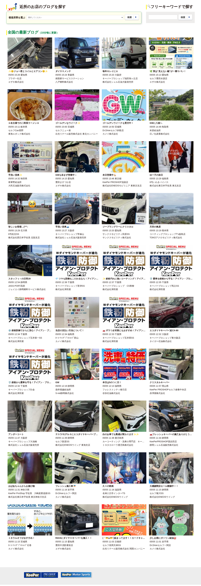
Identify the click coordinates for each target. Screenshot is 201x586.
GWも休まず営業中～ (66, 175)
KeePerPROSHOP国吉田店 (163, 441)
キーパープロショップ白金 (21, 389)
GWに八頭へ (156, 123)
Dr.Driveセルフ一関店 (66, 493)
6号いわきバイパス (159, 182)
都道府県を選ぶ (17, 17)
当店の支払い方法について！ (69, 330)
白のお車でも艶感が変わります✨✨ (121, 434)
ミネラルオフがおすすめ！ (21, 538)
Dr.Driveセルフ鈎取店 (113, 130)
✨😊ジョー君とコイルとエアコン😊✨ (28, 71)
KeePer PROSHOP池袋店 (115, 182)
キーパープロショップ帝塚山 (69, 234)
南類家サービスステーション (69, 78)
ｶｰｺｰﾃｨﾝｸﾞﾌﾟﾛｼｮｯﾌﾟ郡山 (67, 338)
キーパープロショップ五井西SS (118, 338)
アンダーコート (16, 434)
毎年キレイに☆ (110, 71)
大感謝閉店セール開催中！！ (164, 486)
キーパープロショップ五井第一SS (25, 338)
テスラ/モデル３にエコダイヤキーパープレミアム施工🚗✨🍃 (86, 434)
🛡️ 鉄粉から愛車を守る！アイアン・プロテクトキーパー (36, 382)
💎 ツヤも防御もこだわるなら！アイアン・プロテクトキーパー (86, 278)
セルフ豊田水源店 (158, 78)
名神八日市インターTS (114, 493)
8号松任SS (13, 234)
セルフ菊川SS (157, 493)
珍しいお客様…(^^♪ (18, 226)
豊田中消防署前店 (64, 545)
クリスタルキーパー (159, 382)
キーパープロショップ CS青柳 (118, 286)
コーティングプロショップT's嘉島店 (167, 234)
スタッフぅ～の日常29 (19, 278)
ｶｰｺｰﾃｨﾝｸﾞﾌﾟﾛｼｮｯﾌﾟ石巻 (19, 545)
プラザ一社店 (15, 78)
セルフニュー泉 (63, 130)
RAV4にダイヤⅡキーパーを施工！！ (73, 538)
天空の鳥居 (155, 226)
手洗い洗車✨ (15, 175)
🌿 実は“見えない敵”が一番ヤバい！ (168, 71)
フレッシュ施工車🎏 (65, 486)
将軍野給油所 (15, 182)
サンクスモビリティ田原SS (116, 234)
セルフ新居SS (62, 441)
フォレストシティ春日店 (115, 389)
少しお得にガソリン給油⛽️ (163, 538)
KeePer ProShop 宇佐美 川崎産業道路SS (29, 493)
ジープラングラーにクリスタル (118, 226)
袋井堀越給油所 (63, 389)
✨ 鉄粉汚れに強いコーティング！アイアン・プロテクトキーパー (135, 278)
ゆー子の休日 (156, 175)
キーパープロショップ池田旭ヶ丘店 (120, 78)
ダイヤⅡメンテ (63, 71)
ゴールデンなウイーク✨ (67, 123)
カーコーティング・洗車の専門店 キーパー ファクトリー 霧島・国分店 (140, 441)
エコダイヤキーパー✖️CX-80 (164, 330)
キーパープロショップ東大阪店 (165, 338)
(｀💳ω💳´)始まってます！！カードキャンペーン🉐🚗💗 (131, 538)
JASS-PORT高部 (16, 286)
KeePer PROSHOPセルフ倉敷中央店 (168, 389)
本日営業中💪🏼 (109, 175)
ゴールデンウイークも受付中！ (118, 123)
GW (57, 382)
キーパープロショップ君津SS (70, 286)
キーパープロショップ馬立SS (164, 286)
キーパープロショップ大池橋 (22, 441)
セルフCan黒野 (15, 130)
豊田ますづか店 (63, 182)
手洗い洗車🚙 (62, 226)
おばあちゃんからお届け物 (21, 486)
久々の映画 (108, 486)
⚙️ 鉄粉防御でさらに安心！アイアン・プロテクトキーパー (37, 330)
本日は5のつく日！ (112, 382)
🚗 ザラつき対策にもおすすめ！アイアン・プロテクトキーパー (134, 330)
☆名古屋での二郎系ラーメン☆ (23, 123)
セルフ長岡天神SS (112, 545)
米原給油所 (155, 130)
